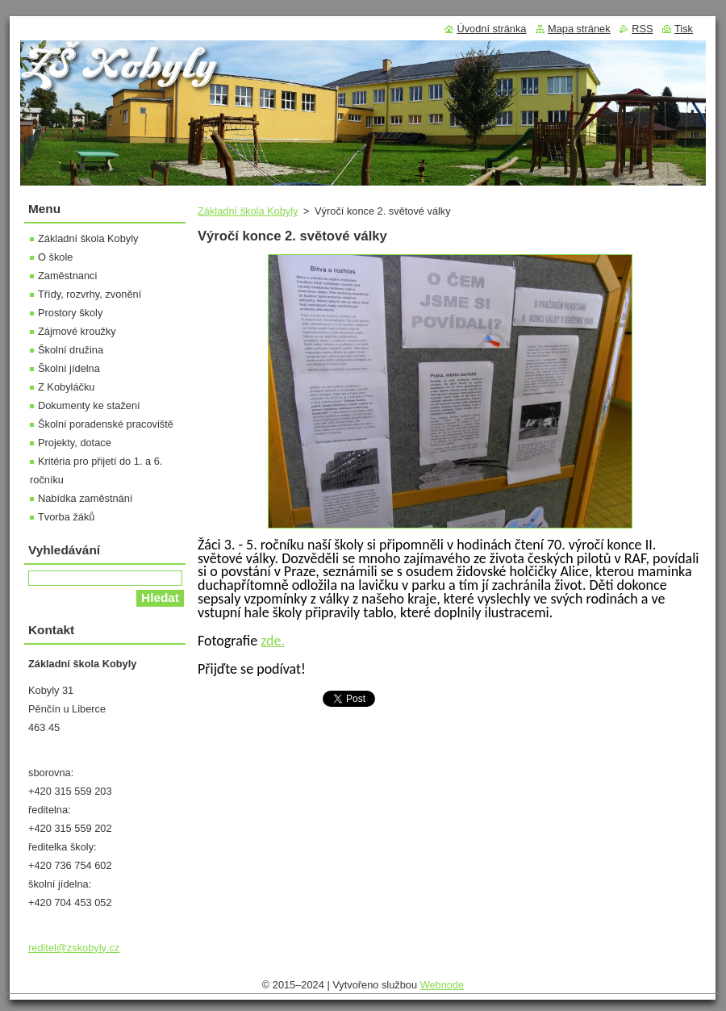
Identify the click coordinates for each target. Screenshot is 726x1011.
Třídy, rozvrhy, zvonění (89, 294)
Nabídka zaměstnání (85, 498)
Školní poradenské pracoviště (105, 424)
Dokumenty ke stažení (89, 405)
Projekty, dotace (74, 443)
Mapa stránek (579, 29)
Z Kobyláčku (66, 387)
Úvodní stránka (491, 29)
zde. (273, 641)
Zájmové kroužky (77, 331)
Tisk (683, 29)
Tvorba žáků (66, 517)
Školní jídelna (69, 368)
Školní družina (70, 350)
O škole (55, 257)
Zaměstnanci (67, 275)
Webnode (442, 985)
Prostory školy (70, 313)
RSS (642, 29)
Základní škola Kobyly (248, 211)
